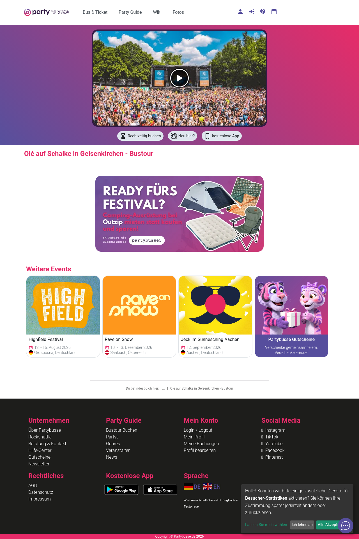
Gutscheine (39, 457)
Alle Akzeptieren (332, 524)
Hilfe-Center (40, 450)
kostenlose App (221, 136)
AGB (32, 485)
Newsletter (39, 464)
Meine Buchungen (201, 443)
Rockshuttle (40, 437)
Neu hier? (183, 136)
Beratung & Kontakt (47, 443)
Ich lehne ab (302, 524)
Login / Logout (198, 430)
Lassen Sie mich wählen (266, 524)
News (111, 457)
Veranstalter (118, 450)
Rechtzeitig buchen (140, 136)
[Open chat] (345, 525)
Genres (113, 443)
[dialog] (297, 508)
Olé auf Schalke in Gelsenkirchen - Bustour (201, 388)
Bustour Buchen (121, 430)
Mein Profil (194, 437)
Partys (112, 437)
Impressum (39, 499)
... (163, 388)
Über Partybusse (44, 430)
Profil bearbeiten (200, 450)
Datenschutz (40, 492)
